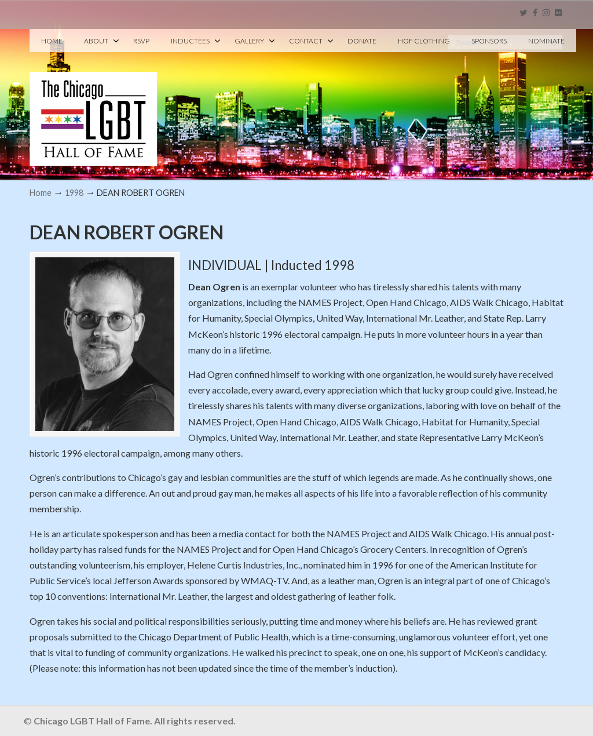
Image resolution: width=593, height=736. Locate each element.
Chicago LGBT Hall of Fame (94, 99)
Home (41, 193)
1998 (74, 193)
